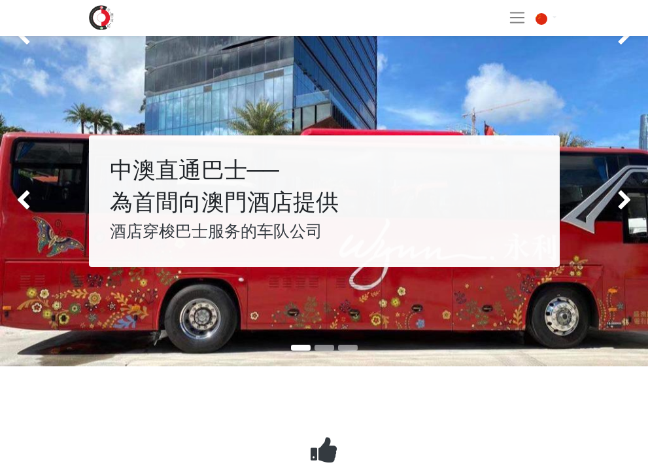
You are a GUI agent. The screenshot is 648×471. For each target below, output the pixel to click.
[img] (26, 201)
